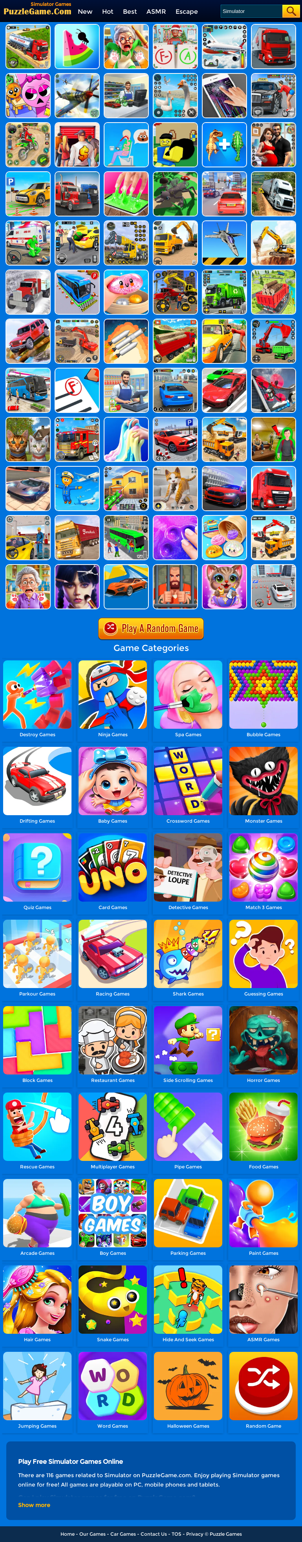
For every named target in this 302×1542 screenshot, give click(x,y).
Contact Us (154, 1534)
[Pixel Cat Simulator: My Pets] (175, 469)
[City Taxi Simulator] (273, 76)
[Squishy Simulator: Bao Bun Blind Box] (224, 518)
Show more (34, 1505)
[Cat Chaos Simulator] (126, 27)
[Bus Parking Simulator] (77, 272)
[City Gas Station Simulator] (28, 518)
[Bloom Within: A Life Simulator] (273, 125)
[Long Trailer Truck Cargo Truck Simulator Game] (77, 518)
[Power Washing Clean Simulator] (126, 469)
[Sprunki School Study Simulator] (28, 76)
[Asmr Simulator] (77, 567)
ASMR (156, 11)
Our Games (92, 1534)
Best (130, 11)
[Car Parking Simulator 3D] (28, 174)
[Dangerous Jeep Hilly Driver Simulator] (28, 322)
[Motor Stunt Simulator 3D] (28, 125)
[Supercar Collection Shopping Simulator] (126, 76)
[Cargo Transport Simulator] (273, 27)
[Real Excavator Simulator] (175, 223)
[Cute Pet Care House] (224, 567)
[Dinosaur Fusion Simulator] (224, 125)
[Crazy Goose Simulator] (175, 76)
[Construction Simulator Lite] (77, 322)
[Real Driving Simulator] (175, 371)
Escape (187, 11)
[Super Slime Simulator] (126, 174)
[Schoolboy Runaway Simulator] (273, 420)
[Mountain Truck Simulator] (273, 174)
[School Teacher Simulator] (77, 371)
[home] (37, 11)
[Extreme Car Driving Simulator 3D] (224, 371)
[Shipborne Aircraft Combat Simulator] (224, 223)
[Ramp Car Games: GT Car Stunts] (126, 567)
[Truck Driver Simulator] (28, 27)
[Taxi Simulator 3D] (77, 223)
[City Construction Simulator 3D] (224, 420)
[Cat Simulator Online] (28, 420)
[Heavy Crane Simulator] (126, 223)
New (85, 11)
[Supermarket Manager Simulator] (126, 371)
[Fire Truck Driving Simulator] (77, 420)
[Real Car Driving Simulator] (224, 469)
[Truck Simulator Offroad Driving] (28, 272)
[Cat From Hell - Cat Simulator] (28, 567)
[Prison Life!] (175, 567)
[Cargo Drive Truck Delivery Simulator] (273, 272)
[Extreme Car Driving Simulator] (28, 469)
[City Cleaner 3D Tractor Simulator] (224, 272)
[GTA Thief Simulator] (175, 125)
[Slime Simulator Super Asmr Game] (175, 518)
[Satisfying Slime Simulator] (126, 272)
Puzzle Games (226, 1534)
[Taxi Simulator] (224, 322)
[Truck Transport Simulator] (175, 322)
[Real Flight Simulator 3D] (224, 27)
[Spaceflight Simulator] (126, 322)
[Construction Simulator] (175, 272)
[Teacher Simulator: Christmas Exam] (175, 27)
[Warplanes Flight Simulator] (77, 76)
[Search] (251, 11)
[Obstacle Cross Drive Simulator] (273, 469)
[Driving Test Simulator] (224, 174)
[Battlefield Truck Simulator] (77, 174)
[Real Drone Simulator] (273, 371)
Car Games (123, 1534)
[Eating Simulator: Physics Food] (126, 125)
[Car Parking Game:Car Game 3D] (273, 567)
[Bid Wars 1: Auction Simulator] (77, 125)
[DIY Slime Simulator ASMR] (126, 420)
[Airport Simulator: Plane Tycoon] (77, 469)
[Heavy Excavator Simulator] (273, 518)
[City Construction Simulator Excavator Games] (273, 223)
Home (67, 1534)
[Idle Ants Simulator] (77, 27)
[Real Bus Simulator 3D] (126, 518)
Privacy (194, 1534)
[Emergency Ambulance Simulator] (28, 223)
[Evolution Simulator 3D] (175, 174)
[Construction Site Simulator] (273, 322)
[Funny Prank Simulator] (224, 76)
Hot (107, 11)
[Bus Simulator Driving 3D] (28, 371)
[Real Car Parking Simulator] (175, 420)
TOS (176, 1534)
